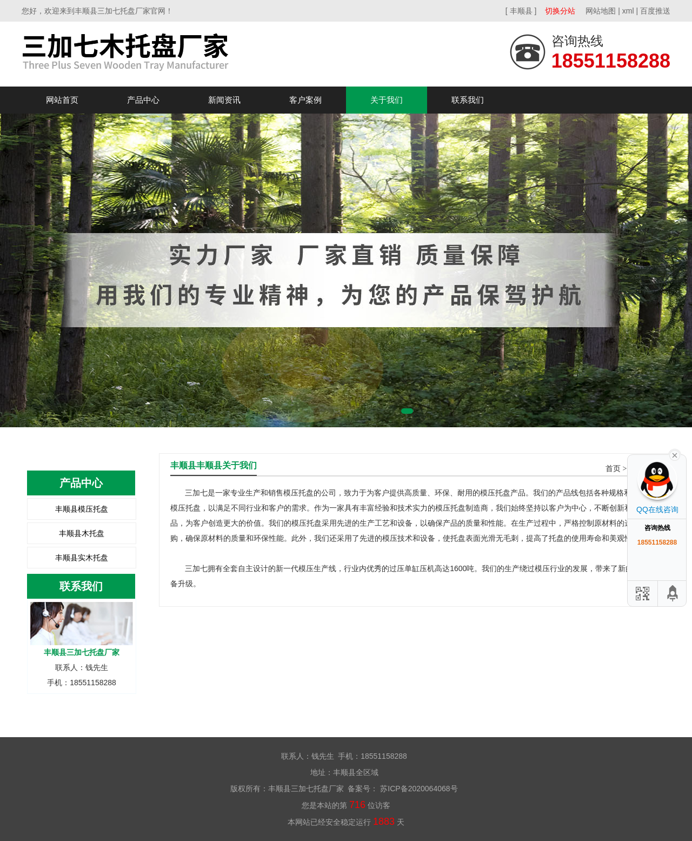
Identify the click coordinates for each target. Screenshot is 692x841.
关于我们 (386, 99)
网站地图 (600, 10)
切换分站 (560, 10)
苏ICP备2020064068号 (417, 788)
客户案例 (305, 99)
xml (628, 10)
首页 (613, 469)
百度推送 (655, 10)
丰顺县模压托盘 (81, 509)
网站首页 (62, 99)
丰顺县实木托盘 (81, 557)
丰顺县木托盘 (81, 533)
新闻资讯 (224, 99)
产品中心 (143, 99)
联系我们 (467, 99)
